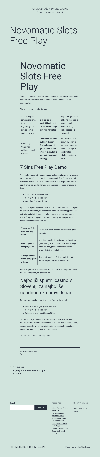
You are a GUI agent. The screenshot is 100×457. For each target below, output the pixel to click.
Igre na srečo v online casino (50, 9)
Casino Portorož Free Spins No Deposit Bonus (60, 431)
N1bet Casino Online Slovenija (60, 409)
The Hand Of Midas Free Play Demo (35, 335)
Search (12, 403)
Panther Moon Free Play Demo (59, 425)
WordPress (85, 447)
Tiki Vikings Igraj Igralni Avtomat (34, 109)
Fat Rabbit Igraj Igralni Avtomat (58, 414)
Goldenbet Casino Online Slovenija (59, 419)
